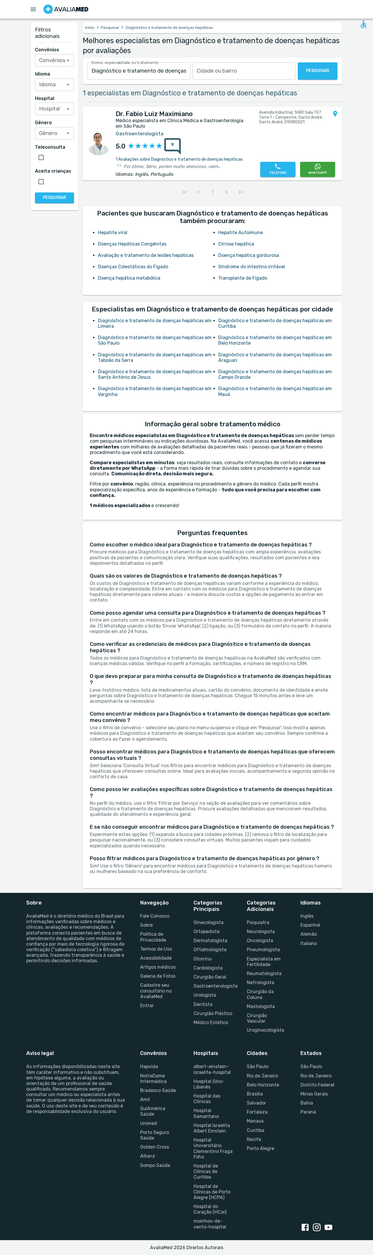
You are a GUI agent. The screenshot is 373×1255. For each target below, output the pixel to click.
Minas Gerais (314, 1094)
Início (89, 27)
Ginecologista (208, 922)
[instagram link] (318, 1228)
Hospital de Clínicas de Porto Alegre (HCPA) (212, 1192)
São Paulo (257, 1066)
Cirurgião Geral (209, 977)
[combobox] (138, 71)
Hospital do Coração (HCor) (209, 1209)
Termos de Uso (156, 949)
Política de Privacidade (153, 936)
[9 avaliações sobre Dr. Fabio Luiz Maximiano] (172, 146)
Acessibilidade (156, 958)
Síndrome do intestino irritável (251, 266)
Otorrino (202, 959)
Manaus (255, 1121)
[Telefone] (277, 169)
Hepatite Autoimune (240, 232)
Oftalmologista (209, 949)
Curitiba (255, 1130)
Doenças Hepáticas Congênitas (132, 244)
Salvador (256, 1103)
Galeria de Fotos (157, 976)
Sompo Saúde (155, 1165)
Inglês (307, 916)
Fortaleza (257, 1112)
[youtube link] (329, 1228)
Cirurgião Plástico (212, 1013)
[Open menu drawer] (33, 9)
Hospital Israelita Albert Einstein (211, 1128)
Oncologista (260, 940)
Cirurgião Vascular (257, 1018)
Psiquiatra (258, 922)
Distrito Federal (317, 1085)
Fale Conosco (154, 916)
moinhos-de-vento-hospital (209, 1223)
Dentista (202, 1004)
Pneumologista (263, 949)
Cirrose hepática (236, 244)
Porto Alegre (260, 1148)
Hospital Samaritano (206, 1113)
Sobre (146, 925)
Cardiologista (208, 968)
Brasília (255, 1094)
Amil (145, 1099)
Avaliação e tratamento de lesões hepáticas (146, 255)
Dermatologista (210, 940)
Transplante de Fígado (242, 278)
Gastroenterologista (213, 986)
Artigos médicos (158, 967)
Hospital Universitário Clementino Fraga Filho (213, 1148)
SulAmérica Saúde (152, 1111)
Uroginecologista (265, 1030)
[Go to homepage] (66, 9)
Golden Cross (154, 1147)
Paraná (308, 1112)
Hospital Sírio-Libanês (208, 1084)
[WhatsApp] (317, 169)
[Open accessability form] (363, 24)
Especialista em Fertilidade (264, 961)
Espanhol (310, 925)
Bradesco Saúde (158, 1090)
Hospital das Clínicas (206, 1098)
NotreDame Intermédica (153, 1078)
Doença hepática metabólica (129, 278)
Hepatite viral (112, 232)
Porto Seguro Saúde (154, 1135)
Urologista (204, 995)
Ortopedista (206, 931)
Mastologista (261, 1006)
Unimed (148, 1123)
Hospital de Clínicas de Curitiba (205, 1171)
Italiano (308, 943)
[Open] (68, 60)
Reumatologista (264, 973)
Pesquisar (110, 27)
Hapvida (149, 1066)
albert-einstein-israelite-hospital (212, 1069)
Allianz (147, 1156)
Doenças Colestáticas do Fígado (133, 266)
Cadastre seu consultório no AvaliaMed (156, 990)
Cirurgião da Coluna (260, 994)
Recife (254, 1139)
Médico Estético (210, 1022)
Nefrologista (260, 982)
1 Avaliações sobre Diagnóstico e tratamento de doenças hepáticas (179, 159)
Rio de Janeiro (262, 1076)
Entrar (147, 1005)
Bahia (306, 1103)
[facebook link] (306, 1228)
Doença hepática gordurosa (248, 255)
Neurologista (261, 931)
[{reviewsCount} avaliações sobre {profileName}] (171, 146)
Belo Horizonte (263, 1085)
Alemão (308, 934)
